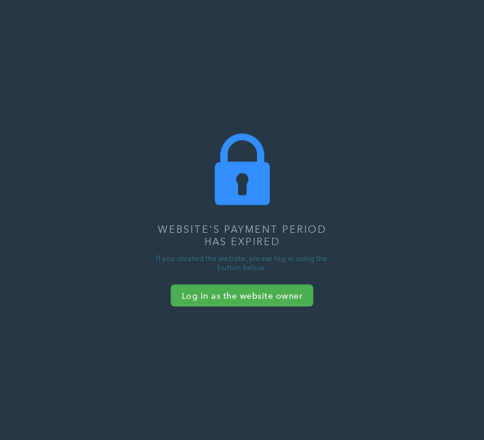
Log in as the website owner (242, 295)
